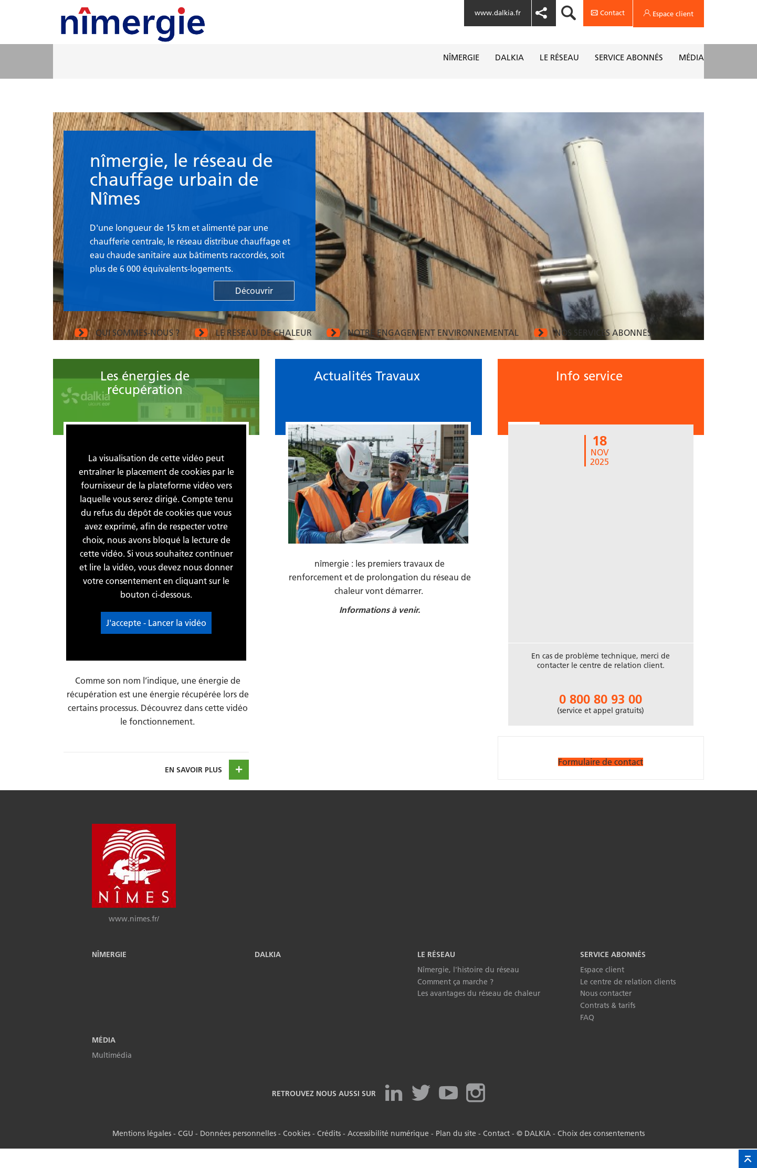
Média (103, 1059)
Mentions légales (141, 1153)
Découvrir (254, 290)
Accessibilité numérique (388, 1153)
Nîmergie (109, 974)
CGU (185, 1153)
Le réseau (436, 974)
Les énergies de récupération (145, 402)
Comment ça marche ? (455, 1001)
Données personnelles (238, 1153)
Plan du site (456, 1153)
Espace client (602, 989)
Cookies (296, 1153)
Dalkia (268, 974)
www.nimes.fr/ (134, 938)
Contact (496, 1153)
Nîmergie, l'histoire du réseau (468, 989)
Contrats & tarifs (607, 1024)
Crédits (329, 1153)
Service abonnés (613, 974)
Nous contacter (606, 1012)
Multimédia (112, 1074)
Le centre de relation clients (628, 1001)
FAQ (587, 1037)
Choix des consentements (601, 1153)
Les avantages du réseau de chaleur (478, 1012)
